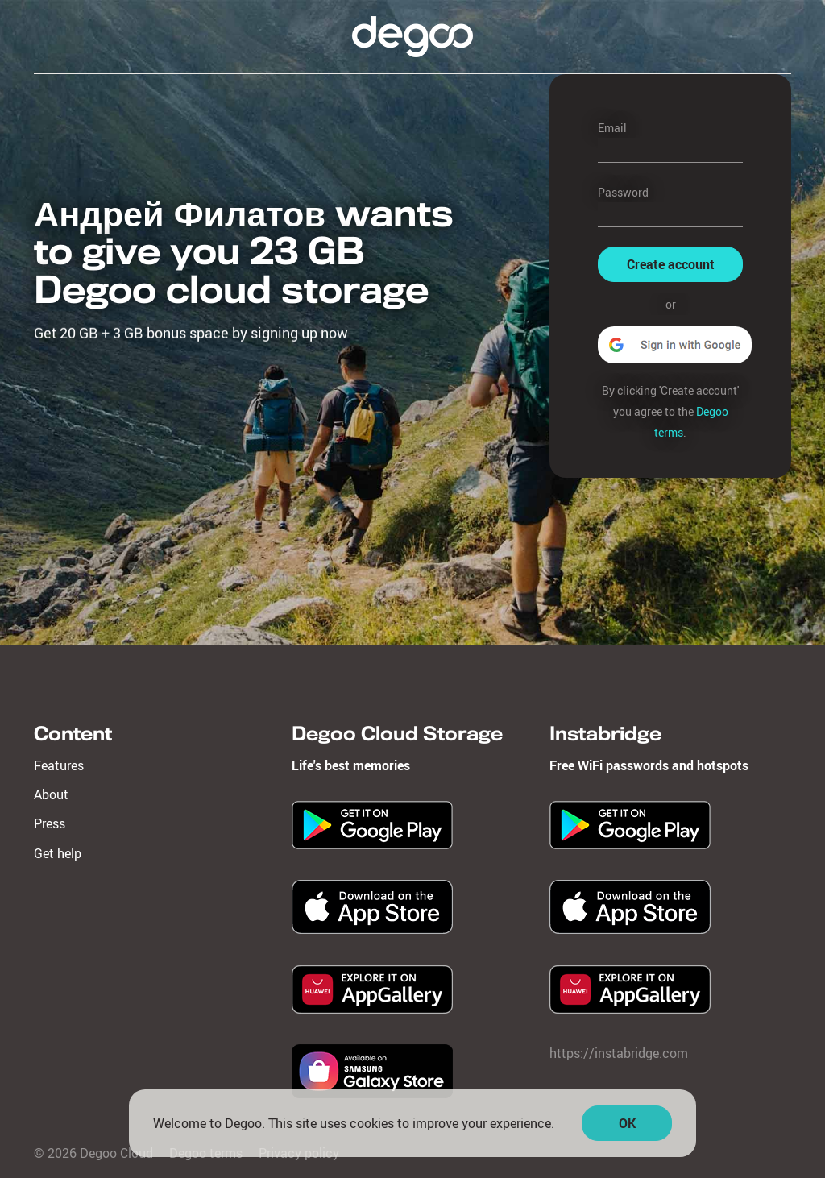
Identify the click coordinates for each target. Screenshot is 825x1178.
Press (49, 823)
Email (612, 127)
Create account (671, 264)
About (51, 794)
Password (623, 192)
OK (627, 1126)
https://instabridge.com (618, 1053)
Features (59, 765)
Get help (57, 853)
